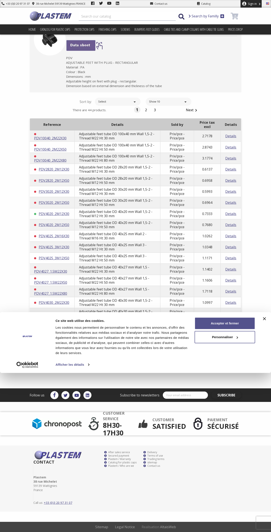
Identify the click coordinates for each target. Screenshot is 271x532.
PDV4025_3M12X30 (54, 247)
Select (117, 101)
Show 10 (168, 101)
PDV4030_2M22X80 (54, 324)
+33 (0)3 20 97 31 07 (14, 4)
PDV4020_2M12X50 (54, 224)
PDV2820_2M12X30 (54, 169)
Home (32, 29)
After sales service (117, 452)
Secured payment (116, 455)
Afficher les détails (69, 523)
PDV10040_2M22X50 (50, 149)
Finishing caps (107, 29)
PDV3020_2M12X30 (54, 191)
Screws (125, 29)
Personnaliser (225, 496)
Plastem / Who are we (119, 466)
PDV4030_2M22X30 (54, 302)
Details (230, 136)
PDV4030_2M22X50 (54, 313)
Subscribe (229, 395)
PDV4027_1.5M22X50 (50, 282)
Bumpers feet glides (147, 29)
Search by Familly (206, 16)
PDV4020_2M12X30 (54, 213)
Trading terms (153, 459)
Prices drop (235, 29)
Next (192, 110)
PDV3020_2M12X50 (54, 202)
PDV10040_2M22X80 (50, 160)
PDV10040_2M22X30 (50, 138)
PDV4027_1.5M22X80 (50, 293)
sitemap (150, 462)
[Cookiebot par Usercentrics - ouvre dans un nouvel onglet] (27, 524)
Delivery (150, 452)
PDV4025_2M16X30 (54, 236)
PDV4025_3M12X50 (54, 258)
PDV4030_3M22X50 (54, 346)
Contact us (151, 466)
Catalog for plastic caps (55, 29)
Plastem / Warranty (117, 459)
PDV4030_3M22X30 (54, 335)
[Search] (127, 16)
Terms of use (153, 455)
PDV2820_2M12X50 (54, 180)
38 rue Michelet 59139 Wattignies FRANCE (55, 4)
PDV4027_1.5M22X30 (50, 271)
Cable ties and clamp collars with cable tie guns (194, 29)
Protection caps (84, 29)
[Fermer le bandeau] (264, 477)
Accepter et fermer (225, 482)
